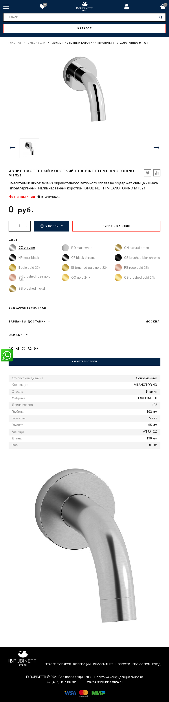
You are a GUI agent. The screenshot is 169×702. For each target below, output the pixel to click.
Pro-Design (141, 664)
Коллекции (82, 664)
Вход (156, 664)
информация (48, 197)
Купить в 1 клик (116, 226)
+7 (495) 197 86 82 (61, 682)
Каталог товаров (57, 664)
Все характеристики (27, 308)
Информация (103, 664)
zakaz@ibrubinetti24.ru (105, 682)
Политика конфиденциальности (118, 677)
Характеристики (84, 362)
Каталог (84, 28)
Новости (123, 664)
